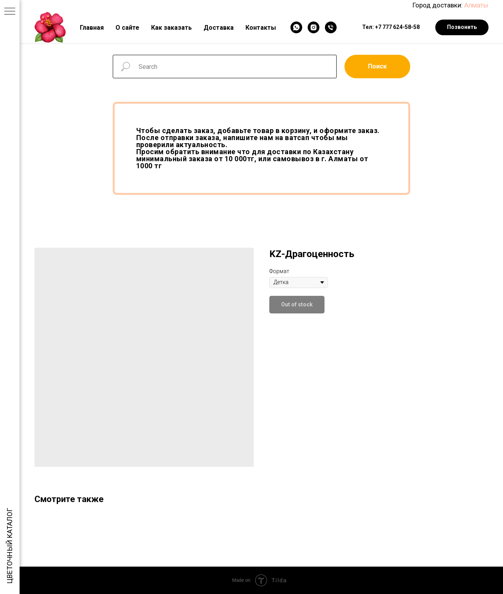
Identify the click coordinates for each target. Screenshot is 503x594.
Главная (92, 27)
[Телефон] (331, 27)
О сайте (127, 27)
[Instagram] (313, 27)
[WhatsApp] (296, 27)
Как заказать (171, 27)
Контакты (260, 27)
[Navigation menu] (9, 12)
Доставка (219, 27)
